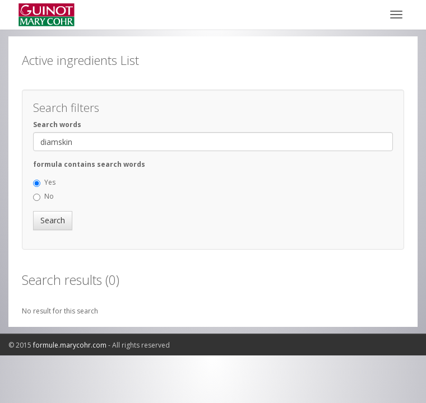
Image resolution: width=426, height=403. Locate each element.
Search (52, 220)
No (43, 196)
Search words (57, 124)
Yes (44, 182)
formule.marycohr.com (69, 345)
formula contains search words (89, 164)
